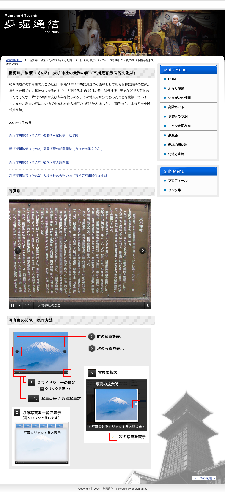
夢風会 (173, 135)
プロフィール (177, 180)
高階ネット (176, 107)
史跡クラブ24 (178, 116)
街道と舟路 (176, 154)
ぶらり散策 (176, 88)
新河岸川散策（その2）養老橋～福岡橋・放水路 (43, 135)
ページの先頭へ (204, 478)
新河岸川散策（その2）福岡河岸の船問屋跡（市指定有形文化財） (56, 149)
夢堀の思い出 (177, 144)
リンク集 (174, 190)
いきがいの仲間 (179, 98)
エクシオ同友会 (179, 126)
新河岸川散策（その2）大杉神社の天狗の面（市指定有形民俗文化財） (59, 175)
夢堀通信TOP (14, 60)
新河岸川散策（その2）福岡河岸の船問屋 (39, 162)
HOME (173, 79)
